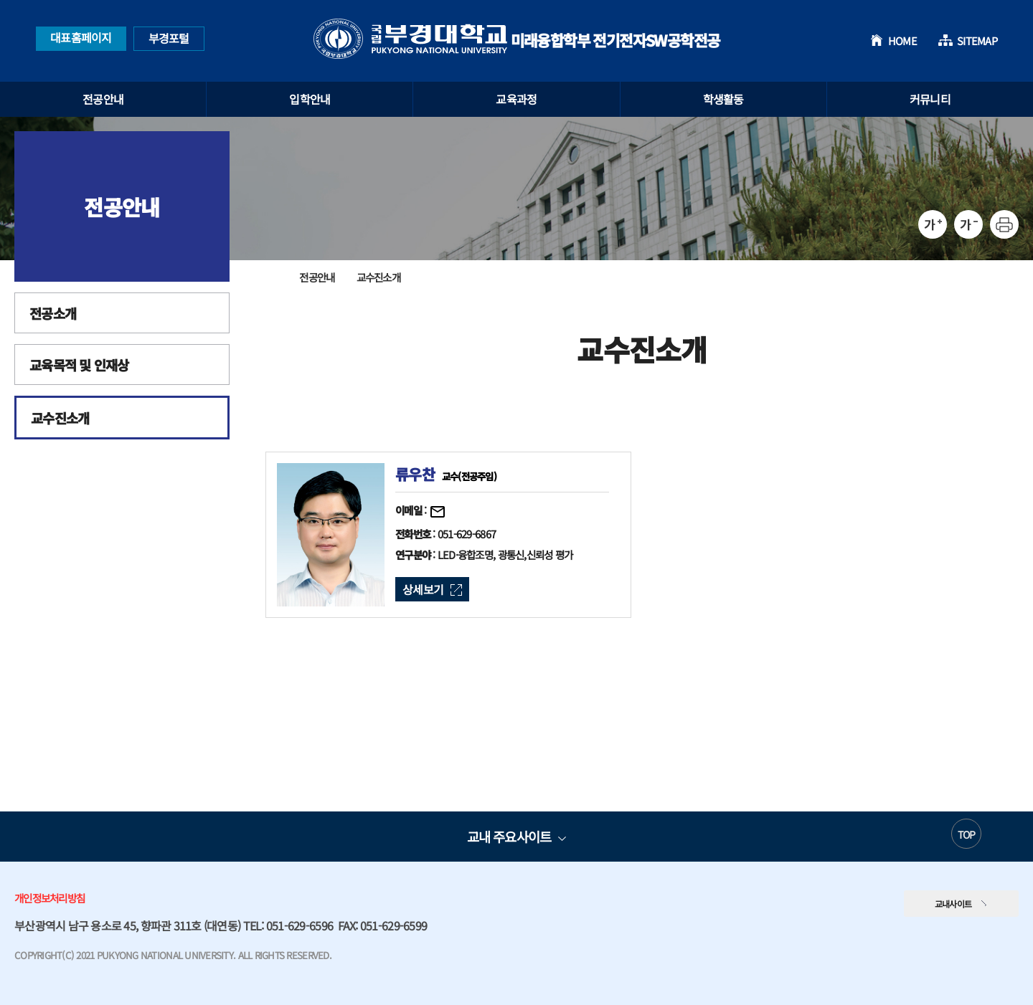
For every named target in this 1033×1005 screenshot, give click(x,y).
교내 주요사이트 (509, 836)
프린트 (1004, 224)
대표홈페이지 (81, 37)
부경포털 (168, 38)
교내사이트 (953, 903)
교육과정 (516, 99)
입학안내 (309, 99)
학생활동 (723, 99)
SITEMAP (977, 40)
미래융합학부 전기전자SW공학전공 (516, 38)
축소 (968, 224)
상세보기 (422, 589)
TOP (967, 834)
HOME (902, 40)
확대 (932, 224)
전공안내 (102, 99)
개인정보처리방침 (49, 897)
